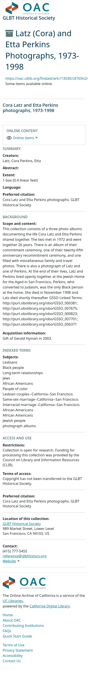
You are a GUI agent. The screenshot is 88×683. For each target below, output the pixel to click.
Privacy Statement (18, 650)
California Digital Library (50, 606)
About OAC (12, 620)
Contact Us (12, 660)
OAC (27, 8)
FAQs (7, 630)
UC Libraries (13, 600)
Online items (23, 137)
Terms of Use (13, 645)
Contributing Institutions (23, 625)
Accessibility (13, 655)
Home (8, 615)
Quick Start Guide (17, 636)
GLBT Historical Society (22, 523)
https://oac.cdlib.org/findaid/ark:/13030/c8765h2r (46, 78)
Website (9, 561)
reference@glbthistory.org (24, 556)
